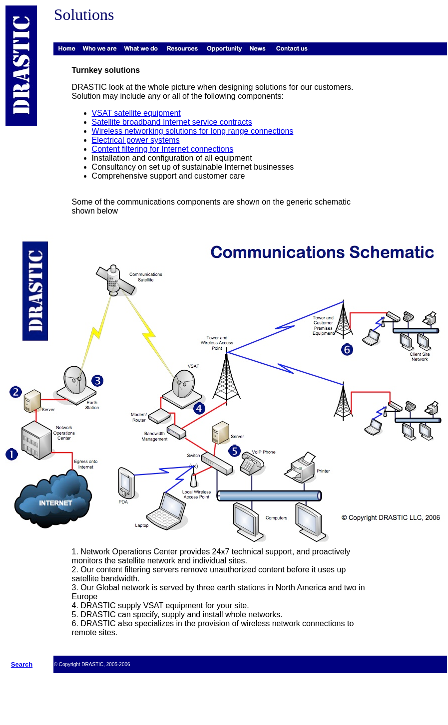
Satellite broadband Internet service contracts (172, 122)
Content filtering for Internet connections (163, 149)
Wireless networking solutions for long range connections (193, 131)
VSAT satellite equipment (136, 113)
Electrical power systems (136, 140)
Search (21, 664)
